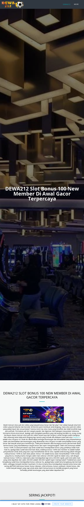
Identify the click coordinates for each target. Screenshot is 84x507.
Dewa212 (76, 438)
